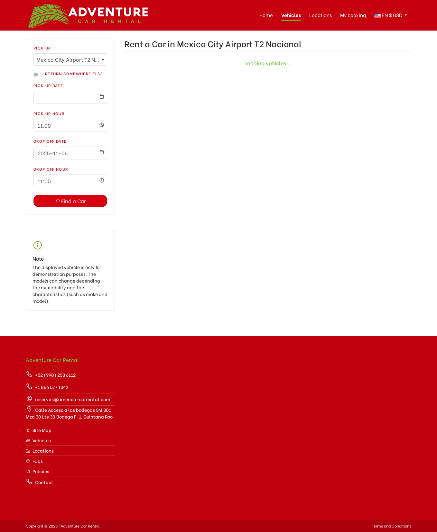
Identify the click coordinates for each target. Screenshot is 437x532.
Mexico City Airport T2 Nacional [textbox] (71, 59)
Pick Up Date (48, 85)
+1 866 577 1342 (47, 386)
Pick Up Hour (48, 113)
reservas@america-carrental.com (68, 398)
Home (266, 14)
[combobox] (70, 59)
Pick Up (42, 47)
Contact (39, 481)
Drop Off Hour (50, 169)
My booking (353, 14)
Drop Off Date (50, 141)
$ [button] (388, 15)
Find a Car (70, 200)
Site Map (38, 430)
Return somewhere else (74, 73)
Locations (320, 14)
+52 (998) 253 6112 (51, 374)
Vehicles (291, 14)
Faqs (34, 460)
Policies (37, 471)
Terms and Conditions (391, 525)
